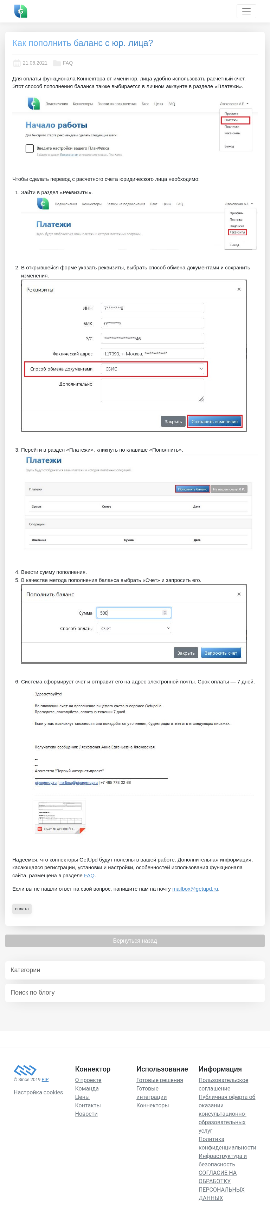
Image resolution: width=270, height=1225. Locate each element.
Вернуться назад (135, 941)
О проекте (88, 1080)
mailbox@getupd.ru (195, 889)
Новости (86, 1114)
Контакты (88, 1105)
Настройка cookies (38, 1092)
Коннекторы (152, 1105)
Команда (87, 1088)
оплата (22, 908)
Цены (82, 1097)
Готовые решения (159, 1080)
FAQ (62, 63)
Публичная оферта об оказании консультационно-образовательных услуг (227, 1114)
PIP (45, 1079)
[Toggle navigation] (246, 11)
